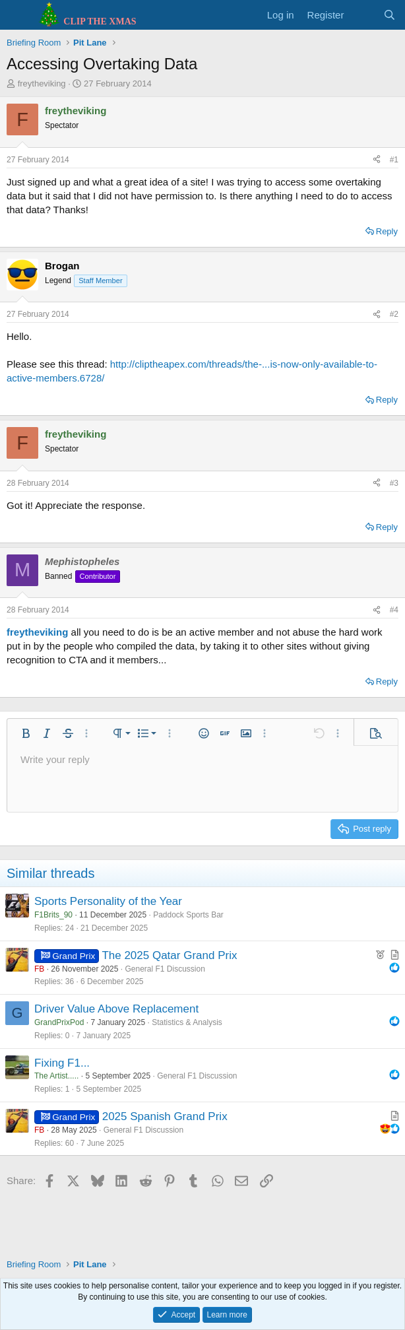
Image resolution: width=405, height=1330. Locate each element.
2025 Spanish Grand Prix (165, 1116)
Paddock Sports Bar (188, 914)
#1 (394, 159)
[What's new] (363, 15)
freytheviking (42, 83)
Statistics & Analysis (187, 1022)
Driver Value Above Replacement (116, 1009)
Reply (387, 231)
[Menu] (18, 15)
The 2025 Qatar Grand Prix (169, 955)
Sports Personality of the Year (108, 901)
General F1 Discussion (164, 969)
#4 (394, 610)
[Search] (389, 15)
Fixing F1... (62, 1063)
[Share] (376, 160)
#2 (394, 314)
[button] (26, 733)
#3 (394, 483)
